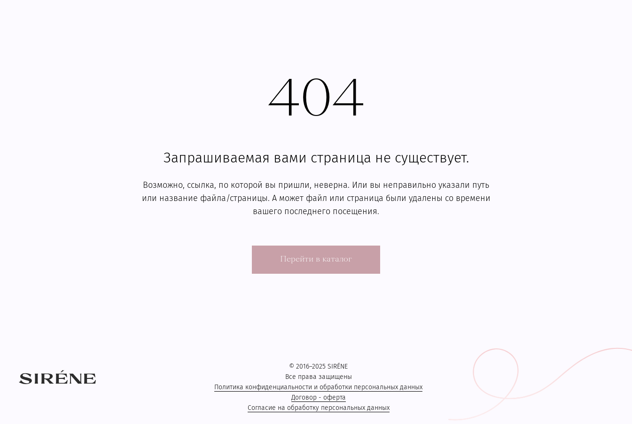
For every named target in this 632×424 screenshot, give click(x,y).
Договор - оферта (318, 397)
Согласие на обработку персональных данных (319, 408)
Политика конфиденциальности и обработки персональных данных (318, 387)
